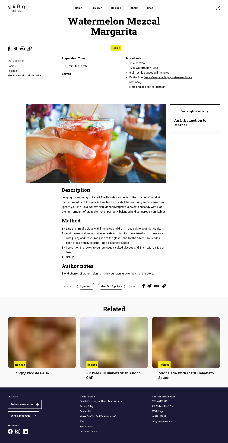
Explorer (97, 7)
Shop (150, 7)
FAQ (82, 421)
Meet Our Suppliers (111, 286)
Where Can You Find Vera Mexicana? (98, 416)
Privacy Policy (86, 406)
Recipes (116, 7)
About (134, 7)
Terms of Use (86, 426)
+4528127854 (159, 416)
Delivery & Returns (89, 431)
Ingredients (86, 286)
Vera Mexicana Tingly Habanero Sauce (105, 242)
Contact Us (85, 411)
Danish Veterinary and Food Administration (101, 401)
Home (78, 7)
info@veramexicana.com (164, 421)
